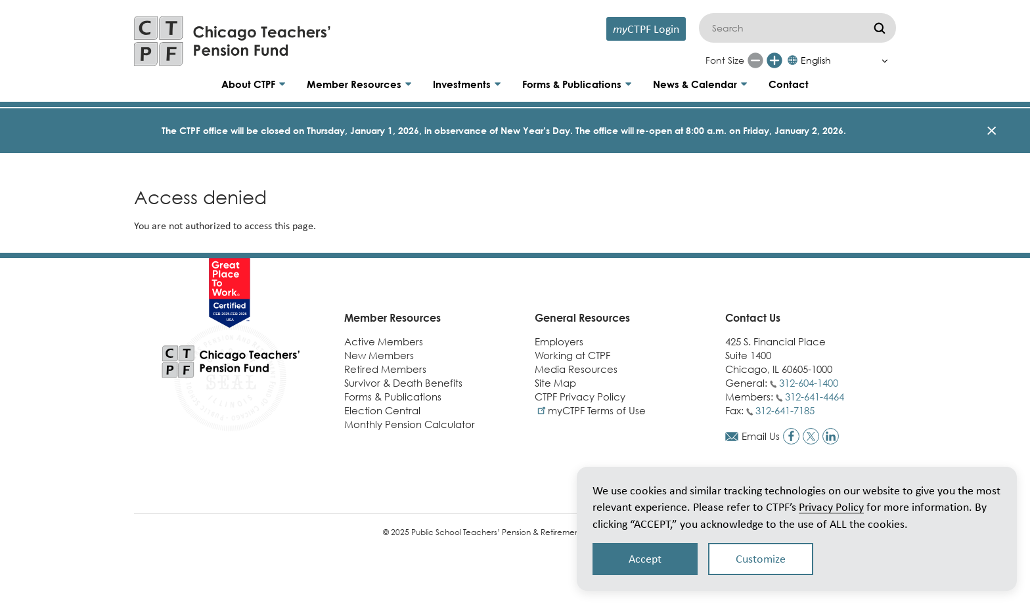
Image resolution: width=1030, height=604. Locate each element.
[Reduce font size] (755, 60)
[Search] (797, 28)
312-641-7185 (785, 410)
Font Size (724, 60)
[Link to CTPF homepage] (232, 41)
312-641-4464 (814, 396)
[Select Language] (841, 60)
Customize (761, 559)
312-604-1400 (808, 383)
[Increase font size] (774, 60)
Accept (645, 559)
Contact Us (752, 317)
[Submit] (879, 28)
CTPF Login (646, 28)
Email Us (761, 436)
